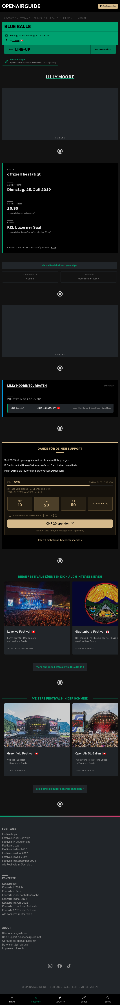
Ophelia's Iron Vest (88, 277)
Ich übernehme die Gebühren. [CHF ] (33, 514)
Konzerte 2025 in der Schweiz (19, 905)
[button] (103, 49)
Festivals (25, 18)
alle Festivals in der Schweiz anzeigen (59, 788)
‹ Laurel (30, 277)
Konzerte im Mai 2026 (14, 898)
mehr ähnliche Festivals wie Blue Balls (59, 666)
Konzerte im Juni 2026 (15, 902)
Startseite (10, 18)
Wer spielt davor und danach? (21, 213)
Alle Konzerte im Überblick (17, 913)
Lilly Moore (80, 18)
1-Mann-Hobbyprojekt (57, 460)
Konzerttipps (9, 883)
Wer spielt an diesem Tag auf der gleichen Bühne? (29, 232)
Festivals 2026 (10, 844)
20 (46, 503)
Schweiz (38, 18)
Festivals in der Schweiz (16, 837)
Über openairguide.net (15, 932)
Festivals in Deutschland (16, 841)
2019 (53, 248)
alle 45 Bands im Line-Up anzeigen (59, 265)
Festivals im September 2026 (19, 860)
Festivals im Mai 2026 (14, 848)
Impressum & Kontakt (14, 947)
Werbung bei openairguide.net (19, 940)
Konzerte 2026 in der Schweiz (19, 909)
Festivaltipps (9, 833)
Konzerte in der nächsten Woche (20, 894)
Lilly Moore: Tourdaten (27, 385)
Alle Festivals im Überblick (17, 863)
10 (20, 503)
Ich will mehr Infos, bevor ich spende (59, 539)
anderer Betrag (100, 503)
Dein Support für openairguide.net (21, 936)
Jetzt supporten (108, 6)
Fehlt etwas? (108, 386)
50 (73, 503)
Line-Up (66, 18)
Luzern (15, 40)
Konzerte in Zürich (12, 886)
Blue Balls (52, 18)
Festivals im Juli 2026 (14, 856)
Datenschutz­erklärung (15, 944)
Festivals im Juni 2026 (15, 852)
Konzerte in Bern (11, 890)
